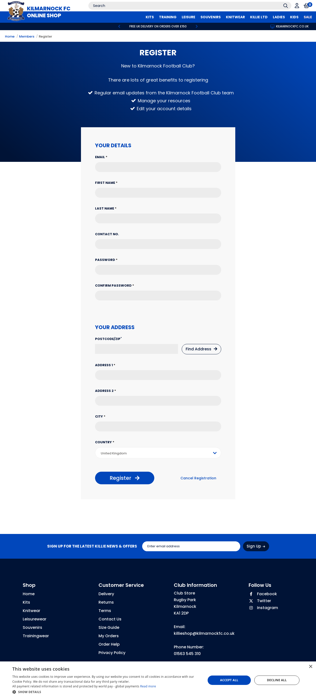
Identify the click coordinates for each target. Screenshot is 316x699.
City (100, 416)
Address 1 (105, 365)
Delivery (106, 594)
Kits (26, 602)
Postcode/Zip (108, 339)
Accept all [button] (229, 680)
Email (101, 157)
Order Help (109, 644)
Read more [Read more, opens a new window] (148, 686)
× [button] (310, 667)
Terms (105, 611)
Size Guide (109, 627)
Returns (106, 602)
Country (104, 442)
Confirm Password (114, 285)
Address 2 (105, 390)
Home (10, 36)
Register (45, 36)
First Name (106, 182)
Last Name (106, 208)
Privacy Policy (112, 653)
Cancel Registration (198, 478)
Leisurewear (34, 619)
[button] (106, 692)
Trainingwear (36, 636)
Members (26, 36)
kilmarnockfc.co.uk (289, 26)
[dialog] (158, 680)
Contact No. (107, 234)
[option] (158, 26)
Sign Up (256, 546)
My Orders (109, 636)
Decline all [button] (277, 680)
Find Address (201, 349)
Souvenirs (32, 627)
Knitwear (31, 611)
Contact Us (110, 619)
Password (106, 259)
